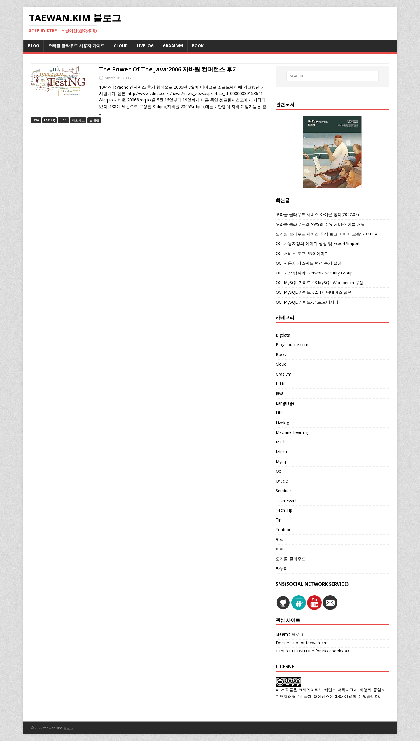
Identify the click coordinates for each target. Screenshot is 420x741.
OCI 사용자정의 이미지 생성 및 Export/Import (318, 243)
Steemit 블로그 (290, 634)
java (35, 120)
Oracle (282, 481)
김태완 (94, 120)
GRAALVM (173, 45)
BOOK (198, 45)
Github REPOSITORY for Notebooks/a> (312, 651)
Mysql (281, 461)
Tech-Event (286, 500)
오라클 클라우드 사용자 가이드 (76, 45)
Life (279, 413)
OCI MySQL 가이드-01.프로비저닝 (307, 302)
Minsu (281, 452)
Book (281, 354)
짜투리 (282, 568)
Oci (279, 471)
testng (49, 120)
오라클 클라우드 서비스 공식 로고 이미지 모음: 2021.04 (326, 234)
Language (285, 403)
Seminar (283, 490)
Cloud (281, 364)
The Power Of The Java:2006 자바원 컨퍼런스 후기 (168, 69)
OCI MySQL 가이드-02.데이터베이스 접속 (314, 292)
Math (281, 442)
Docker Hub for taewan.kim (302, 642)
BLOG (33, 45)
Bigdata (283, 335)
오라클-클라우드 (291, 559)
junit (63, 120)
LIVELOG (145, 45)
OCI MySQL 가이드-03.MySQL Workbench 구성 (319, 282)
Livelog (282, 422)
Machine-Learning (292, 432)
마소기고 (78, 120)
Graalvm (283, 374)
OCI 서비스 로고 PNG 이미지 (302, 253)
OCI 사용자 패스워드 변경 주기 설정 (309, 263)
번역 (280, 549)
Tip (278, 519)
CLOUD (121, 45)
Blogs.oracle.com (292, 344)
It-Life (281, 383)
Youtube (283, 529)
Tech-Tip (284, 510)
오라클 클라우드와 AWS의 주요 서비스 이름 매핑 (320, 224)
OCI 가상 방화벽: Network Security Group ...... (317, 273)
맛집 (280, 539)
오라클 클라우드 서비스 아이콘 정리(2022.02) (317, 214)
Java (280, 393)
